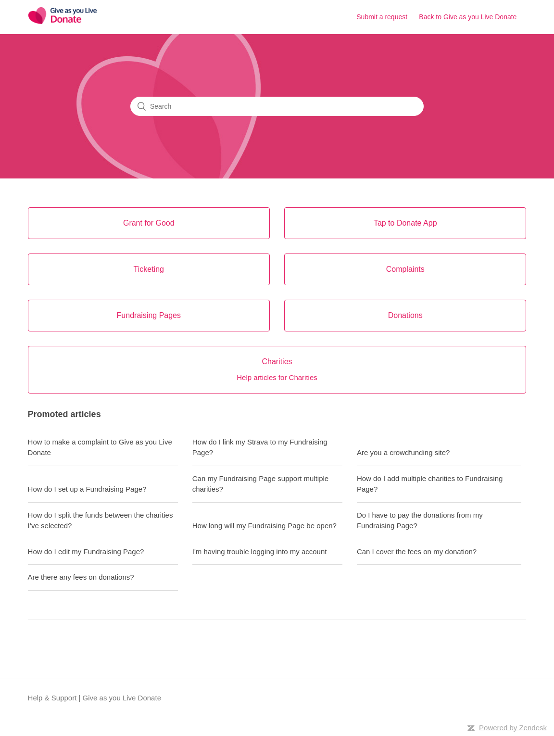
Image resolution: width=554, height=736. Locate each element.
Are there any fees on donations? (81, 577)
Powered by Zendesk (513, 727)
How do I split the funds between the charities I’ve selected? (100, 520)
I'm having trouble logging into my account (259, 551)
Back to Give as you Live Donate (467, 17)
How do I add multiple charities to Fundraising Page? (430, 484)
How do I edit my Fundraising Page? (86, 551)
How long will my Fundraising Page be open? (264, 525)
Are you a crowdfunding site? (403, 452)
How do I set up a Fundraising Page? (87, 489)
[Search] (277, 106)
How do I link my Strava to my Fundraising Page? (259, 447)
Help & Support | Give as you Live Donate (94, 698)
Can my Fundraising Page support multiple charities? (260, 484)
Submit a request (381, 17)
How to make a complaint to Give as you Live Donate (100, 447)
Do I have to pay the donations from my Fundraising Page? (420, 520)
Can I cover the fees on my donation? (417, 551)
